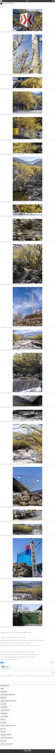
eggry (3, 4)
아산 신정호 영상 (28, 705)
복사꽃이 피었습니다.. (28, 708)
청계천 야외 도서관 (28, 692)
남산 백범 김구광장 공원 (28, 686)
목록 (45, 675)
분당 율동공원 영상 (28, 714)
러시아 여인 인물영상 (28, 717)
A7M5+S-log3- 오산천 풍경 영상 (28, 745)
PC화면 (29, 750)
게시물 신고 (52, 662)
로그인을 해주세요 (28, 670)
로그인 (25, 750)
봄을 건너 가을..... (28, 729)
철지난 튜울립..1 (28, 698)
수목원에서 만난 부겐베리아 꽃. (28, 735)
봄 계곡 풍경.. (28, 720)
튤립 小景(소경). (28, 742)
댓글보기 (2, 6)
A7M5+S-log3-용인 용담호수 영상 (28, 738)
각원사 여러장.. (28, 732)
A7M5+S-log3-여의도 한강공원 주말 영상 (28, 726)
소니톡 (27, 0)
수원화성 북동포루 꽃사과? (28, 711)
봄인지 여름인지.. (28, 723)
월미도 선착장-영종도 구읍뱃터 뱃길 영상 (28, 695)
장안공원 (28, 689)
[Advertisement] (27, 680)
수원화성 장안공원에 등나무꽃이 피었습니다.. (28, 701)
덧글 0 (2, 664)
